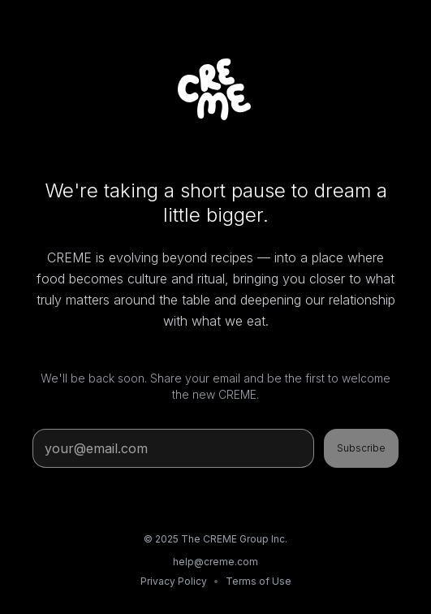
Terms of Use (258, 581)
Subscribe (361, 448)
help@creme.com (215, 562)
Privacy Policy (173, 581)
